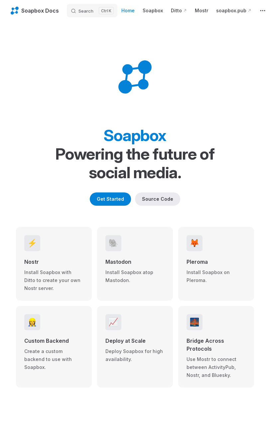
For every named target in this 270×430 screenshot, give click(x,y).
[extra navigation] (262, 10)
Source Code (157, 199)
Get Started (110, 199)
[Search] (92, 10)
